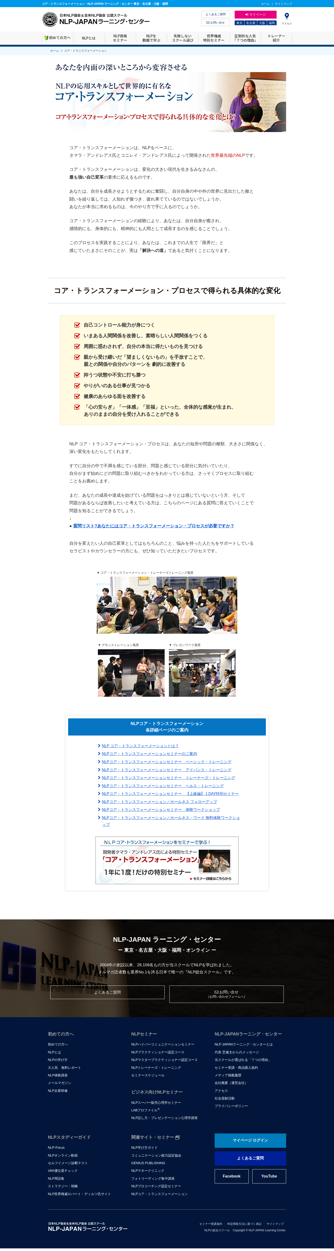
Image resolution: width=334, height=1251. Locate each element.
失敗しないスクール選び (182, 38)
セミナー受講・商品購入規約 (236, 1070)
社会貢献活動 (225, 1101)
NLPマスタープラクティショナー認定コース (164, 1062)
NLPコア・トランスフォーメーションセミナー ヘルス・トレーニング (163, 786)
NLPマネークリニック (147, 1173)
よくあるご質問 (216, 14)
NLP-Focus (56, 1150)
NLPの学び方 (58, 1062)
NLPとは (89, 37)
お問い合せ (215, 22)
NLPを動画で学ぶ (151, 38)
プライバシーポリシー (231, 1108)
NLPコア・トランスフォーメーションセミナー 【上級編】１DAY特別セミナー (170, 794)
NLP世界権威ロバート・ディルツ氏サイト (79, 1196)
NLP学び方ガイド (144, 1150)
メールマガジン (59, 1085)
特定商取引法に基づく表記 (244, 1226)
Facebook (232, 1179)
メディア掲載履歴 (228, 1078)
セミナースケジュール (148, 1078)
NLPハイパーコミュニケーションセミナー (162, 1047)
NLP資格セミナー (120, 38)
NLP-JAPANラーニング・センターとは (244, 1047)
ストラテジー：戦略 (63, 1189)
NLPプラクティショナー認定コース (157, 1055)
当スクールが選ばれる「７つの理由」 (243, 1062)
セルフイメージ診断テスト (68, 1166)
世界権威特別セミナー (214, 38)
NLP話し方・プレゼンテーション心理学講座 (164, 1120)
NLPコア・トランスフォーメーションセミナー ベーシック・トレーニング (166, 762)
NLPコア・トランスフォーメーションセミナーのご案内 (149, 754)
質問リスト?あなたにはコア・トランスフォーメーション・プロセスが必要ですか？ (153, 526)
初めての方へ (58, 38)
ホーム (265, 3)
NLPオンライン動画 (63, 1158)
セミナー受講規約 (210, 1226)
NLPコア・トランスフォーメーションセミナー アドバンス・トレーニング (166, 770)
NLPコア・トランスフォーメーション (159, 1196)
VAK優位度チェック (63, 1173)
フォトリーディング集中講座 (153, 1181)
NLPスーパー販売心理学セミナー (156, 1105)
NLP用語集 (56, 1181)
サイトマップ (283, 3)
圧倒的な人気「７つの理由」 (245, 38)
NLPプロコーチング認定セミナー (156, 1189)
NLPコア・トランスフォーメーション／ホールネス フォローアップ (159, 802)
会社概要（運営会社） (231, 1085)
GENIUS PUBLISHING (148, 1166)
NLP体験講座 (58, 1078)
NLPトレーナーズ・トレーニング (156, 1070)
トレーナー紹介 (276, 38)
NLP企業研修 (58, 1093)
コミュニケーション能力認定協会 (156, 1158)
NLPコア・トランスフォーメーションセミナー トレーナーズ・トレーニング (168, 778)
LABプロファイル (145, 1113)
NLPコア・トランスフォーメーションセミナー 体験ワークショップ (161, 810)
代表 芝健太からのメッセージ (237, 1055)
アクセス (221, 1093)
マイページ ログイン (250, 1143)
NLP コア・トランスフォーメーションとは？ (140, 746)
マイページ (255, 14)
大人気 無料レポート (64, 1070)
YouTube (269, 1179)
